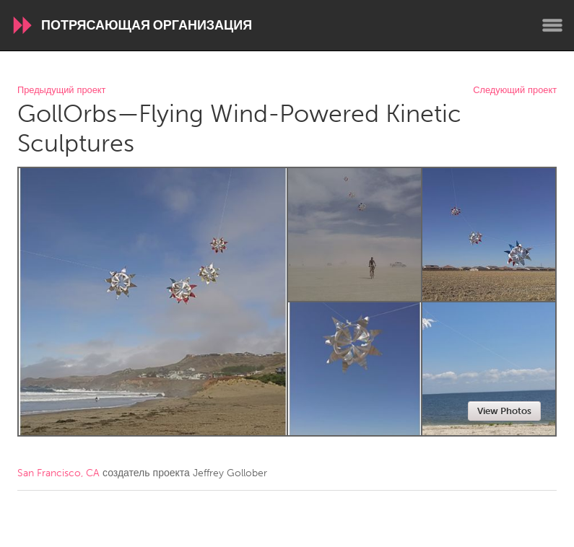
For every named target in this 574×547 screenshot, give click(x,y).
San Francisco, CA (58, 473)
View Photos (504, 411)
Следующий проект (515, 90)
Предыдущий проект (61, 90)
